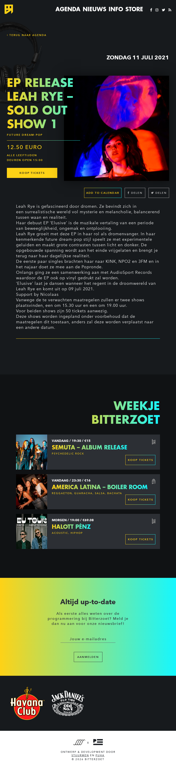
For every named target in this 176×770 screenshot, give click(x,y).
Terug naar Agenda (27, 35)
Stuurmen (80, 755)
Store (134, 9)
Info (116, 9)
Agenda (67, 9)
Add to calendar (102, 193)
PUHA (100, 755)
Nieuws (94, 9)
